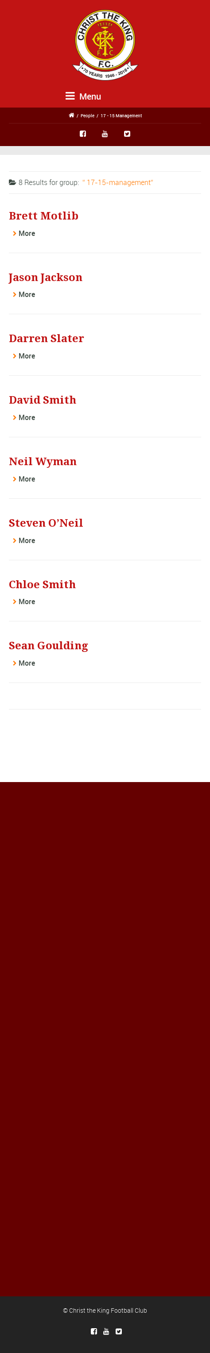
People (87, 115)
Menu (83, 96)
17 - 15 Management (121, 115)
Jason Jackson (45, 277)
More (27, 233)
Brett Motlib (43, 216)
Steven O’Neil (46, 523)
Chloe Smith (42, 584)
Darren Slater (46, 338)
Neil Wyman (43, 461)
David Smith (42, 400)
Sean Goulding (48, 646)
